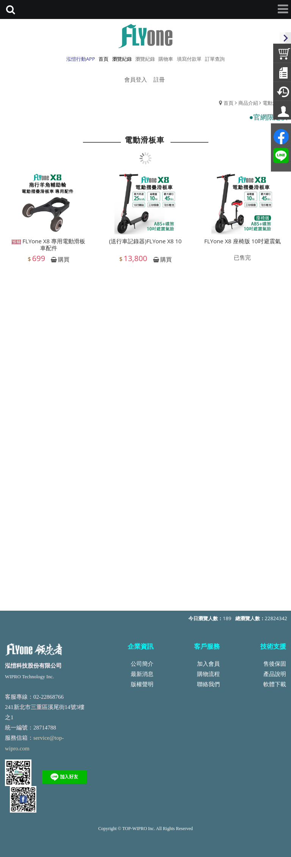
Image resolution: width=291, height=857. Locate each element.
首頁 (228, 102)
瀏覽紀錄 (145, 58)
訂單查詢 (215, 58)
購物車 (165, 58)
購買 (63, 263)
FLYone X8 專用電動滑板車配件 (48, 248)
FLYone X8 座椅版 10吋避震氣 (242, 245)
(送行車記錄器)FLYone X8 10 (145, 245)
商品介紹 (248, 102)
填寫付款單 (189, 58)
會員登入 (135, 79)
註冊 (159, 79)
